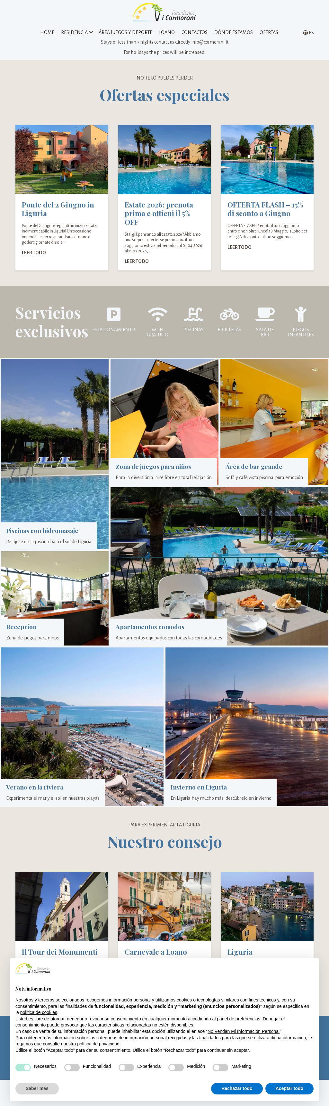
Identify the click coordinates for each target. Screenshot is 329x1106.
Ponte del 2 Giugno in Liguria (58, 213)
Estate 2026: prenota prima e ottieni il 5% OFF (159, 217)
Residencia (74, 33)
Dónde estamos (233, 33)
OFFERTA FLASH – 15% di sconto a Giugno (265, 213)
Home (47, 33)
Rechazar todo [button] (236, 1088)
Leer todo (34, 256)
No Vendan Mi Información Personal (244, 1031)
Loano (167, 33)
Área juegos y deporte (125, 33)
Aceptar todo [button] (289, 1088)
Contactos (195, 33)
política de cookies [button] (38, 1012)
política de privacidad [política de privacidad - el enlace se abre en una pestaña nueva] (98, 1043)
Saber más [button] (37, 1088)
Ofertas (269, 33)
